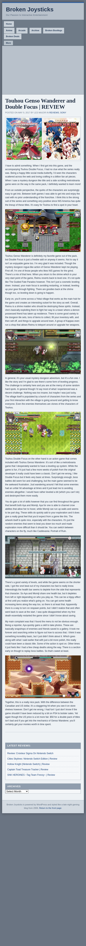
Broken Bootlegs (53, 30)
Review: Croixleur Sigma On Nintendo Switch (30, 753)
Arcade (21, 30)
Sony (63, 112)
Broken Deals (12, 36)
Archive (35, 30)
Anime (9, 30)
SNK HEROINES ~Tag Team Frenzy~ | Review (31, 775)
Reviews (54, 112)
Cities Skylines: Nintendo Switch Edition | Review (32, 758)
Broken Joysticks (29, 9)
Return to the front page (50, 808)
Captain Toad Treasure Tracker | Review (27, 769)
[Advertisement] (43, 70)
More (8, 43)
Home (9, 24)
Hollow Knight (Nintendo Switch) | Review (28, 764)
